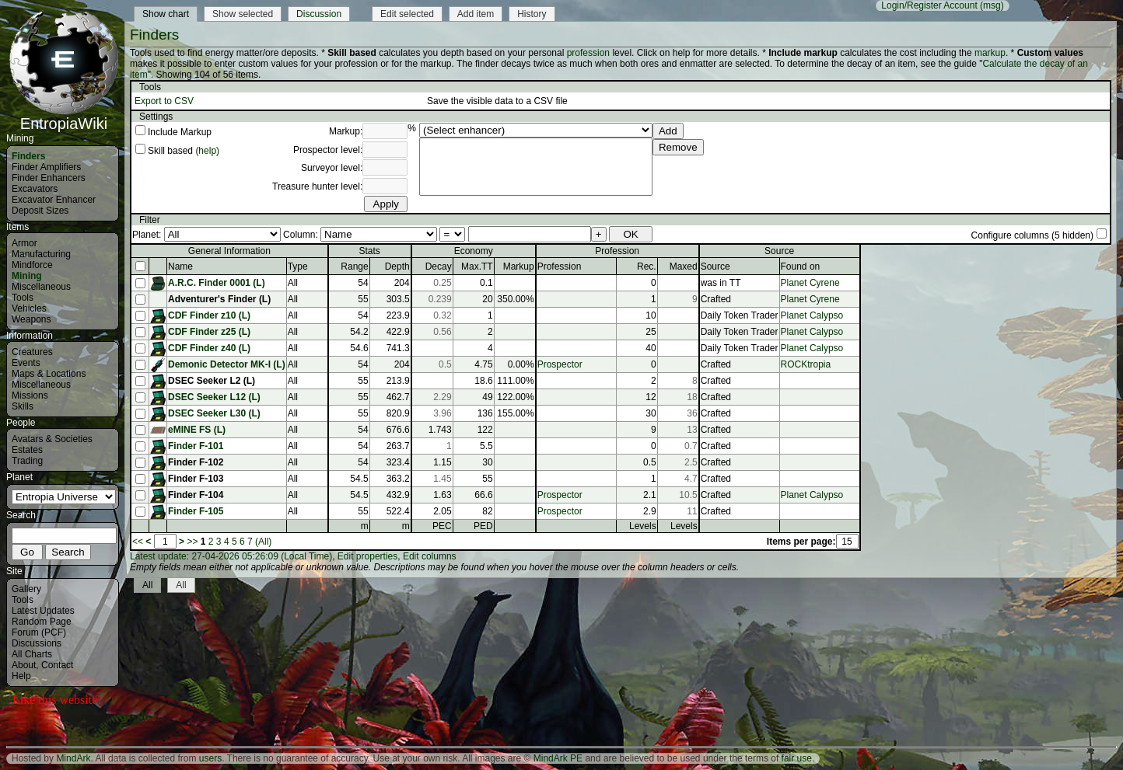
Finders (28, 156)
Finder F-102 (195, 462)
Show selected (242, 14)
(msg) (992, 5)
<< (137, 541)
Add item (475, 14)
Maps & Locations (49, 373)
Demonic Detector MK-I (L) (226, 364)
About (24, 665)
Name (180, 266)
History (531, 14)
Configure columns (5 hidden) (1032, 235)
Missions (30, 395)
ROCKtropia (806, 364)
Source (715, 266)
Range (354, 266)
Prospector (559, 364)
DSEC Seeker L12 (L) (214, 397)
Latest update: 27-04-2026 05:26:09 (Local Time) (231, 556)
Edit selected (407, 14)
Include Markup (180, 132)
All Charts (32, 654)
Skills (22, 406)
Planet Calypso (812, 315)
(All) (263, 541)
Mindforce (32, 265)
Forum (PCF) (39, 632)
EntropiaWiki (63, 116)
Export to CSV (164, 101)
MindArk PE (558, 758)
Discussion (318, 14)
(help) (207, 150)
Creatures (32, 352)
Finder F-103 (195, 478)
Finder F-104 (195, 495)
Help (21, 676)
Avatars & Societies (52, 439)
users (210, 758)
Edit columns (430, 556)
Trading (27, 460)
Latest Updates (43, 610)
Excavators (35, 188)
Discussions (36, 643)
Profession (559, 266)
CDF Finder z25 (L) (209, 331)
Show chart (165, 14)
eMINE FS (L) (197, 429)
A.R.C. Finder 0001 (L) (216, 282)
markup (990, 52)
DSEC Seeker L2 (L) (211, 380)
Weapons (31, 319)
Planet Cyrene (810, 282)
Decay (438, 266)
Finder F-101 (195, 446)
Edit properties (367, 556)
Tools (22, 297)
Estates (27, 449)
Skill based (170, 150)
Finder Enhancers (49, 177)
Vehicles (29, 308)
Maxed (684, 266)
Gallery (26, 589)
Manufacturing (41, 254)
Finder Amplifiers (46, 167)
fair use (797, 758)
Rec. (646, 266)
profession (588, 52)
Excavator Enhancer (54, 199)
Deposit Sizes (40, 210)
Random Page (42, 621)
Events (26, 362)
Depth (397, 266)
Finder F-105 (195, 511)
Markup (518, 266)
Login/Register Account (929, 5)
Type (298, 266)
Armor (24, 243)
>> (192, 541)
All (147, 585)
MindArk (73, 758)
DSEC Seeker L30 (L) (214, 413)
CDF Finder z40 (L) (209, 348)
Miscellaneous (41, 286)
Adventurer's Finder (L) (219, 299)
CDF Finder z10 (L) (209, 315)
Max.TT (477, 266)
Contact (57, 665)
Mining (27, 275)
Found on (800, 266)
